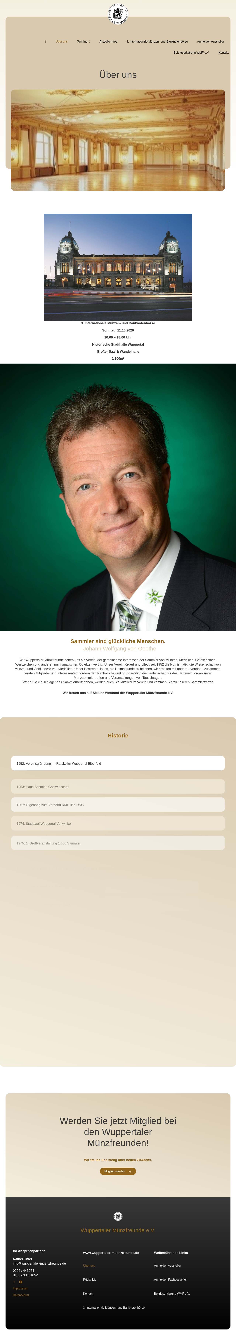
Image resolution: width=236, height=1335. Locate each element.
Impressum (20, 1288)
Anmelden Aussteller (210, 41)
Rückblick (89, 1279)
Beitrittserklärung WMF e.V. (191, 52)
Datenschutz (21, 1295)
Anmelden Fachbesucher (170, 1279)
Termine (83, 41)
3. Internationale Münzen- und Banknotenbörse (157, 41)
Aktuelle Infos (108, 41)
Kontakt (224, 52)
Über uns (62, 41)
